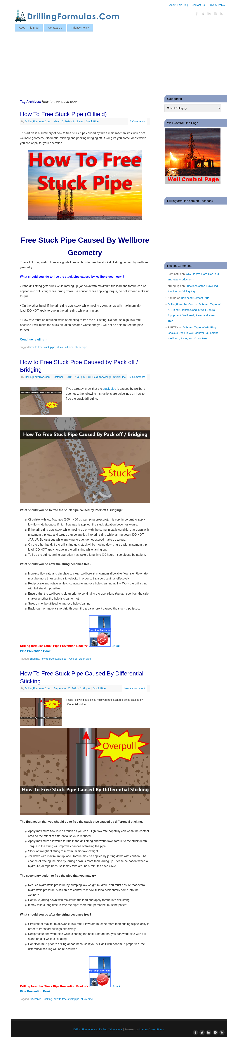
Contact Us (198, 5)
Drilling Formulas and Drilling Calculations (97, 1029)
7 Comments (137, 121)
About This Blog (178, 5)
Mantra (143, 1029)
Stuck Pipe (92, 121)
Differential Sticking (40, 999)
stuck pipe (81, 347)
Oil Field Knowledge (100, 377)
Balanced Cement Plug (195, 297)
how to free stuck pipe (42, 347)
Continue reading (34, 339)
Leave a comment (134, 688)
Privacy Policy (217, 5)
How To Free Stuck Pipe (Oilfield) (63, 114)
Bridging (34, 658)
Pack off (73, 658)
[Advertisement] (119, 59)
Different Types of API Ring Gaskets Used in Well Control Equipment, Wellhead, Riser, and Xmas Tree (193, 333)
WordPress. (158, 1029)
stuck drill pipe (65, 347)
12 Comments (136, 377)
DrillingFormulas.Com (37, 121)
